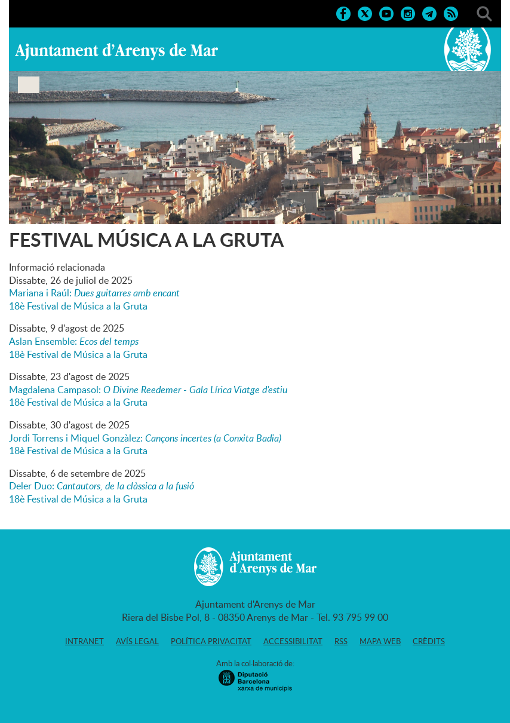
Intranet (84, 641)
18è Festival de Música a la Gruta (78, 306)
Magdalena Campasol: (148, 389)
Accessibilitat (292, 641)
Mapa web (380, 641)
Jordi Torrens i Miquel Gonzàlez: (145, 438)
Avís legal (137, 641)
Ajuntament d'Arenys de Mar (116, 51)
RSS (341, 641)
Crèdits (429, 641)
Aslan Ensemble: (74, 341)
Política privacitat (211, 641)
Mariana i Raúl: (94, 292)
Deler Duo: (101, 485)
